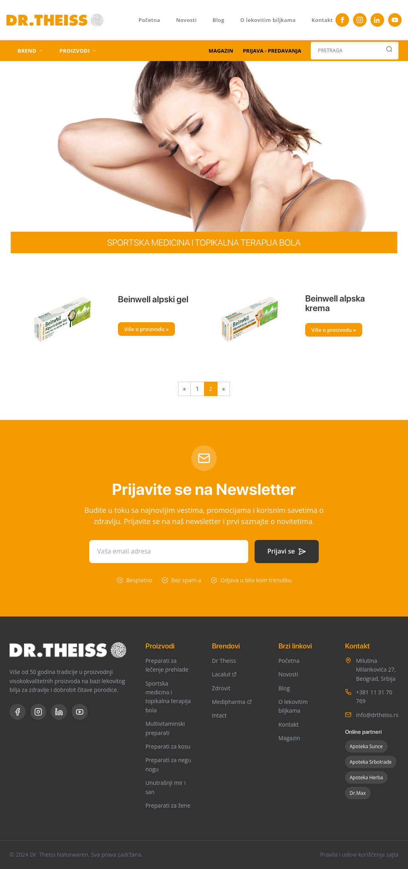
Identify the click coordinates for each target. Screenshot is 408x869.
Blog (218, 20)
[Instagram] (360, 20)
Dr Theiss (224, 660)
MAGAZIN (220, 50)
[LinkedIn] (59, 712)
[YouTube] (395, 20)
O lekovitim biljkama (268, 20)
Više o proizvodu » (146, 329)
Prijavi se (286, 551)
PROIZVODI (78, 50)
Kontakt (322, 20)
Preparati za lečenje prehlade (166, 665)
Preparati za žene (167, 805)
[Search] (389, 50)
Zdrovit (221, 688)
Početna (149, 20)
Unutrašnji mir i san (165, 787)
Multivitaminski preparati (165, 728)
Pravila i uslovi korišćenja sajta (359, 854)
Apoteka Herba (366, 777)
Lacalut (224, 674)
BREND (30, 50)
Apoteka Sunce (366, 746)
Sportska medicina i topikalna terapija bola (168, 697)
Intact (219, 715)
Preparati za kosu (167, 746)
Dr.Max (358, 793)
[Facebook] (342, 20)
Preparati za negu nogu (168, 764)
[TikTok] (377, 20)
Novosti (186, 20)
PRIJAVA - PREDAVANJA (272, 50)
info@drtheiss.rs (377, 715)
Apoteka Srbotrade (371, 762)
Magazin (289, 738)
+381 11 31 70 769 (374, 696)
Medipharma (232, 701)
